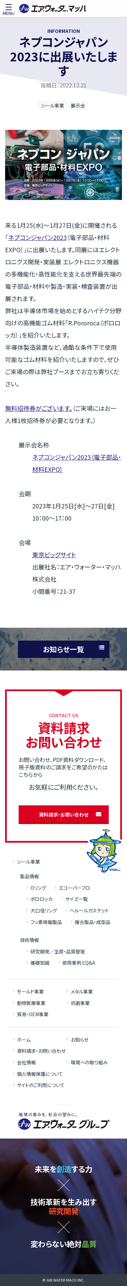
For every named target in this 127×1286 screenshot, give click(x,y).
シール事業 (52, 105)
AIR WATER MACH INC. (66, 1280)
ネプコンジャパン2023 (37, 237)
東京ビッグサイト (54, 554)
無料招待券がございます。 (38, 408)
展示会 (78, 105)
